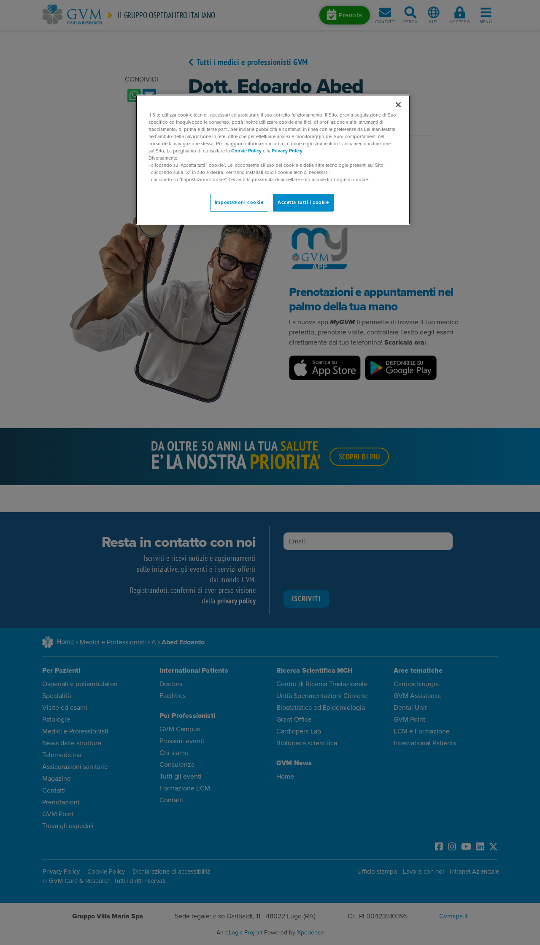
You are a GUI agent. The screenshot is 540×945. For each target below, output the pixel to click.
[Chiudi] (398, 104)
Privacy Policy (287, 151)
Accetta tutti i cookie (303, 202)
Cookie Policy (246, 151)
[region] (273, 160)
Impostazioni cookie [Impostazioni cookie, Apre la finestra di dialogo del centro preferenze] (239, 202)
